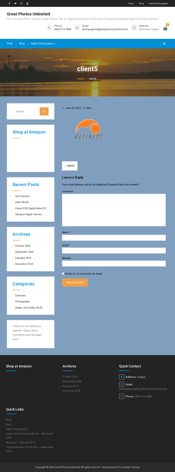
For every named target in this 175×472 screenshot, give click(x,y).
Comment (67, 191)
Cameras (20, 295)
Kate (88, 108)
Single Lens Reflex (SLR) (28, 307)
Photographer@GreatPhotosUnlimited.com (143, 389)
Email (66, 245)
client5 (70, 165)
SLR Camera (22, 196)
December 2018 (24, 264)
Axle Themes (132, 467)
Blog (141, 3)
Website (66, 258)
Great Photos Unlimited (28, 14)
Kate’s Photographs (158, 3)
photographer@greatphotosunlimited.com (105, 29)
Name (66, 232)
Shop (131, 3)
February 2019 (23, 258)
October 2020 (22, 245)
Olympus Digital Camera (28, 214)
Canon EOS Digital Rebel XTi (30, 208)
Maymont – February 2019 (20, 442)
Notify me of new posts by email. (83, 273)
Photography (22, 301)
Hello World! (22, 202)
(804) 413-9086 (62, 29)
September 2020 (24, 251)
